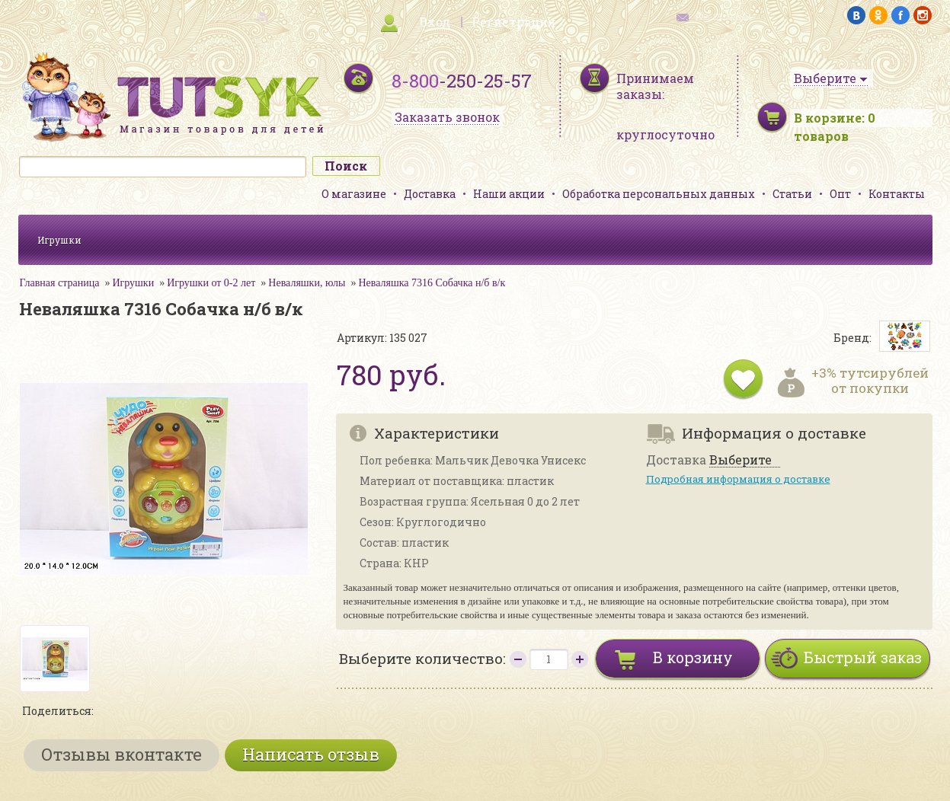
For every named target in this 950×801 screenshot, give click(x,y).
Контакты (896, 194)
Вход (434, 22)
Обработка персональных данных (658, 194)
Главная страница (60, 283)
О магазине (353, 194)
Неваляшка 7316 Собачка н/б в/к (431, 283)
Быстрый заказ (863, 657)
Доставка (430, 194)
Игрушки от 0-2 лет (211, 283)
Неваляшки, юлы (306, 283)
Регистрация (513, 22)
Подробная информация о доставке (738, 479)
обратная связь (724, 16)
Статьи (792, 194)
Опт (840, 194)
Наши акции (509, 194)
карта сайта (227, 16)
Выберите (740, 460)
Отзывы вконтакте (121, 754)
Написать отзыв (310, 754)
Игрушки (59, 240)
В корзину (693, 657)
